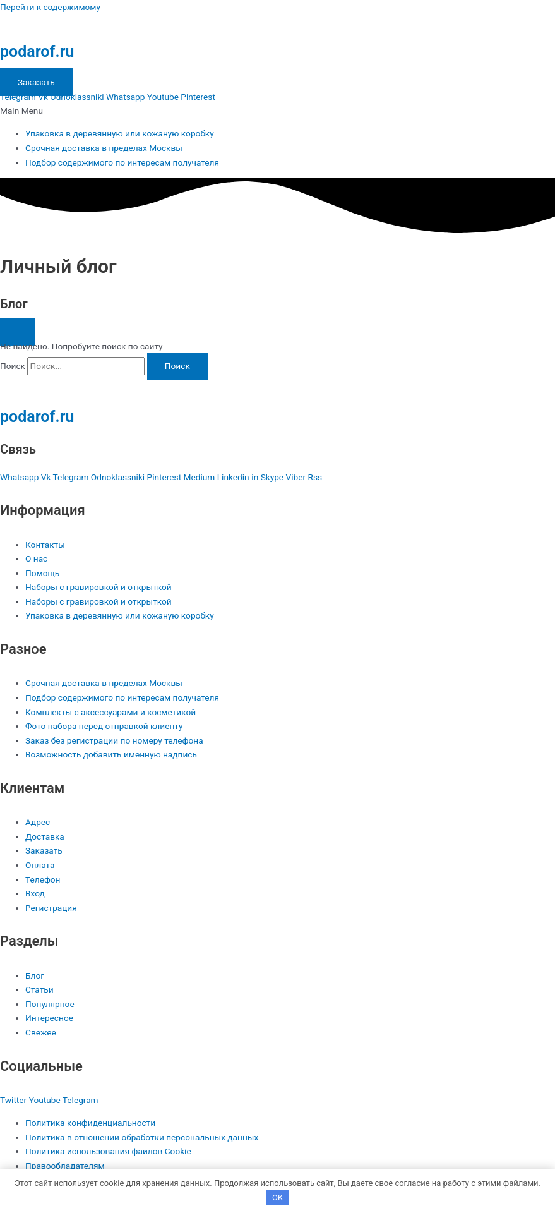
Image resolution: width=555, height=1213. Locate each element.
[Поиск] (177, 366)
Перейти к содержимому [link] (50, 7)
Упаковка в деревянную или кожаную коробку (119, 133)
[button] (277, 111)
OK (277, 1197)
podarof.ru (37, 51)
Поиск (12, 366)
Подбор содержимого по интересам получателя (122, 162)
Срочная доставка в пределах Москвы (103, 148)
